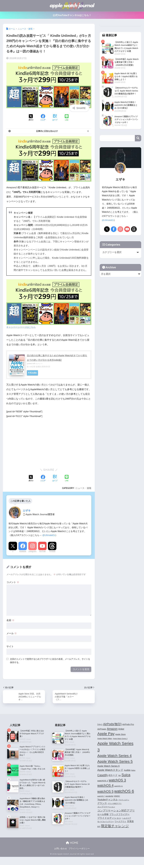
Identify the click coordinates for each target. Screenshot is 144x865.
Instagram (32, 551)
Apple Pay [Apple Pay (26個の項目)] (105, 734)
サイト (10, 646)
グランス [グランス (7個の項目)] (102, 803)
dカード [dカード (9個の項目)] (113, 775)
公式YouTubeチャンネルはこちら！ (72, 15)
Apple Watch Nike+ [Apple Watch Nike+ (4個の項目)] (104, 739)
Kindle (33, 372)
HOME (72, 850)
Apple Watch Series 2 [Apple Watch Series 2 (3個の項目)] (120, 739)
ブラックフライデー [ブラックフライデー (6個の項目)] (119, 815)
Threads (52, 551)
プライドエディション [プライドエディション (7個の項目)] (109, 818)
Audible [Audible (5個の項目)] (127, 770)
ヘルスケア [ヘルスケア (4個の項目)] (126, 819)
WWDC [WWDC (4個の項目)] (117, 797)
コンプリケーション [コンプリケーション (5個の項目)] (106, 807)
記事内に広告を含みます (47, 131)
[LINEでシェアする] (67, 118)
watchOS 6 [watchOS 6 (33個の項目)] (124, 791)
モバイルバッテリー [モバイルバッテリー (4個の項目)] (105, 822)
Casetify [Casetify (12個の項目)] (102, 775)
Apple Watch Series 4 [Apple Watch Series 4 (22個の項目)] (114, 756)
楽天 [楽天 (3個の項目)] (98, 827)
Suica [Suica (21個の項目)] (126, 775)
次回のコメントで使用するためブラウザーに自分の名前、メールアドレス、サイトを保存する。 (50, 661)
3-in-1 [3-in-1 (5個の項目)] (99, 725)
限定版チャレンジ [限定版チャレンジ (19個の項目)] (115, 826)
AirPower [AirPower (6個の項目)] (101, 729)
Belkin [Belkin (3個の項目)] (133, 771)
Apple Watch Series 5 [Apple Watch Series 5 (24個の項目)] (115, 762)
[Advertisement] (30, 442)
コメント (12, 582)
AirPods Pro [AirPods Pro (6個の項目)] (128, 725)
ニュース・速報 (83, 488)
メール (11, 633)
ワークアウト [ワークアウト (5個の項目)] (120, 822)
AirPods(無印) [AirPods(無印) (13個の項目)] (112, 724)
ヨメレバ (39, 364)
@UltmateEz (48, 535)
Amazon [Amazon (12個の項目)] (112, 729)
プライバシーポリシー (79, 857)
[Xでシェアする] (31, 118)
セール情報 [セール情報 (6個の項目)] (103, 815)
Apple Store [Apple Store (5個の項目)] (120, 735)
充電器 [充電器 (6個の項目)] (130, 822)
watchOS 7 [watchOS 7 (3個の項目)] (101, 797)
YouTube (42, 551)
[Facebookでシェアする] (42, 118)
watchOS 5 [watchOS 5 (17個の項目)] (105, 792)
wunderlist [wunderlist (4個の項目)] (109, 797)
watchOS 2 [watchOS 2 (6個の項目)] (102, 781)
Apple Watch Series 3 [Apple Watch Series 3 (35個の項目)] (115, 747)
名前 (10, 620)
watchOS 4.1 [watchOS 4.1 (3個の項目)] (118, 786)
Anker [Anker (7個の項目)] (121, 729)
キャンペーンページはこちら (48, 303)
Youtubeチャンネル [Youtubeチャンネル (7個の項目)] (107, 800)
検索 (138, 147)
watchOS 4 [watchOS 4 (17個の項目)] (105, 786)
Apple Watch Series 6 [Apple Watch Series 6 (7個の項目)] (108, 766)
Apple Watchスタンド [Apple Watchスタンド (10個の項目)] (110, 770)
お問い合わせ (60, 857)
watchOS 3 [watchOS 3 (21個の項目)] (117, 781)
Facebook (22, 551)
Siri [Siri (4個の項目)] (119, 776)
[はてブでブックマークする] (54, 118)
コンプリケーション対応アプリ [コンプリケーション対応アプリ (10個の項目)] (116, 811)
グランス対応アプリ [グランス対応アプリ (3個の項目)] (115, 804)
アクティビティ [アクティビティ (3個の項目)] (123, 800)
